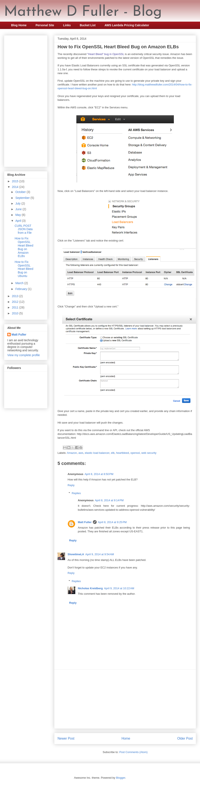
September (22, 197)
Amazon (72, 452)
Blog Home (19, 25)
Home (126, 738)
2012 (15, 301)
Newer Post (66, 738)
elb (112, 452)
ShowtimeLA (76, 554)
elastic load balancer (97, 452)
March (19, 283)
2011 (15, 307)
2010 (15, 313)
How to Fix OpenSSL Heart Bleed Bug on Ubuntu (24, 269)
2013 (15, 296)
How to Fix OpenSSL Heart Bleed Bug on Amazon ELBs (24, 247)
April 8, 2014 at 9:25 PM (112, 522)
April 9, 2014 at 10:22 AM (119, 588)
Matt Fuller (85, 522)
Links (67, 25)
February (21, 289)
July (18, 203)
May (18, 215)
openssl (135, 452)
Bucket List (87, 25)
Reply (71, 485)
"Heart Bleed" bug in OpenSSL (105, 54)
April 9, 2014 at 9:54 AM (99, 554)
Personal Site (45, 25)
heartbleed (122, 452)
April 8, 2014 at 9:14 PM (109, 500)
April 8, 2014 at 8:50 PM (99, 474)
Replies (76, 493)
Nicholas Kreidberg (90, 588)
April (18, 220)
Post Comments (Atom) (133, 752)
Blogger (120, 777)
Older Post (185, 738)
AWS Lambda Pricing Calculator (127, 25)
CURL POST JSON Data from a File (24, 229)
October (21, 192)
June (18, 209)
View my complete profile (23, 355)
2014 (15, 187)
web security (148, 452)
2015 (15, 181)
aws (80, 452)
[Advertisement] (125, 699)
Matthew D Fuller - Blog (83, 12)
